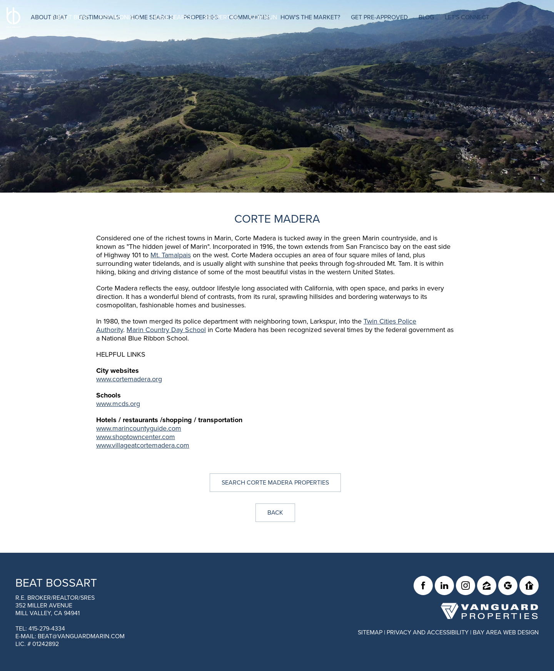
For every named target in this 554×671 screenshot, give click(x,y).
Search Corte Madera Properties (275, 482)
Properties (221, 17)
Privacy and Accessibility (428, 632)
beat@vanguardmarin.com (81, 636)
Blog (447, 17)
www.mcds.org (118, 403)
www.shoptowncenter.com (135, 437)
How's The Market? (331, 17)
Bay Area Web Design (506, 632)
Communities (270, 17)
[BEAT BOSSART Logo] (28, 31)
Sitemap (370, 632)
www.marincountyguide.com (138, 428)
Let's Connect (488, 17)
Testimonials (119, 17)
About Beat (70, 17)
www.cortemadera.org (129, 379)
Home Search (172, 17)
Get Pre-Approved (400, 17)
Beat (56, 583)
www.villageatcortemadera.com (142, 445)
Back (275, 513)
